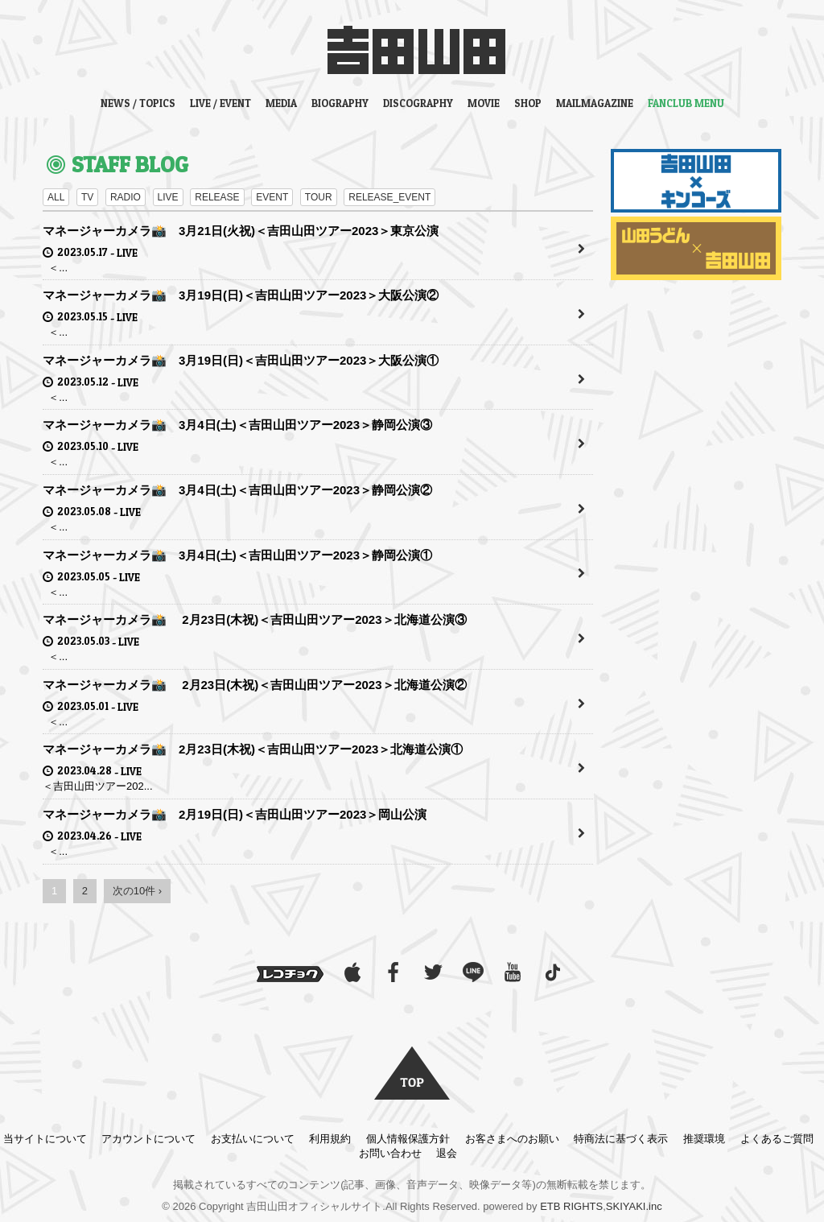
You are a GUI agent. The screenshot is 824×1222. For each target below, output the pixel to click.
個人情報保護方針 (408, 1139)
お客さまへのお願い (512, 1139)
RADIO (125, 197)
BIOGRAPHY (340, 103)
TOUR (318, 197)
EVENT (272, 197)
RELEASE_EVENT (389, 197)
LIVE (168, 197)
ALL (55, 197)
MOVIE (484, 103)
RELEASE (217, 197)
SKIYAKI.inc (634, 1206)
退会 (446, 1153)
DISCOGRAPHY (418, 103)
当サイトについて (45, 1139)
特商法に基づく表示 (621, 1139)
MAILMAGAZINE (594, 103)
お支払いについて (253, 1139)
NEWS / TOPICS (138, 103)
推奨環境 (704, 1139)
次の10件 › (137, 891)
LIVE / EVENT (220, 103)
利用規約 (330, 1139)
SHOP (528, 103)
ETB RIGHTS (571, 1206)
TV (87, 197)
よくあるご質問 (777, 1139)
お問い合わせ (390, 1153)
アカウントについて (148, 1139)
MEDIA (281, 103)
